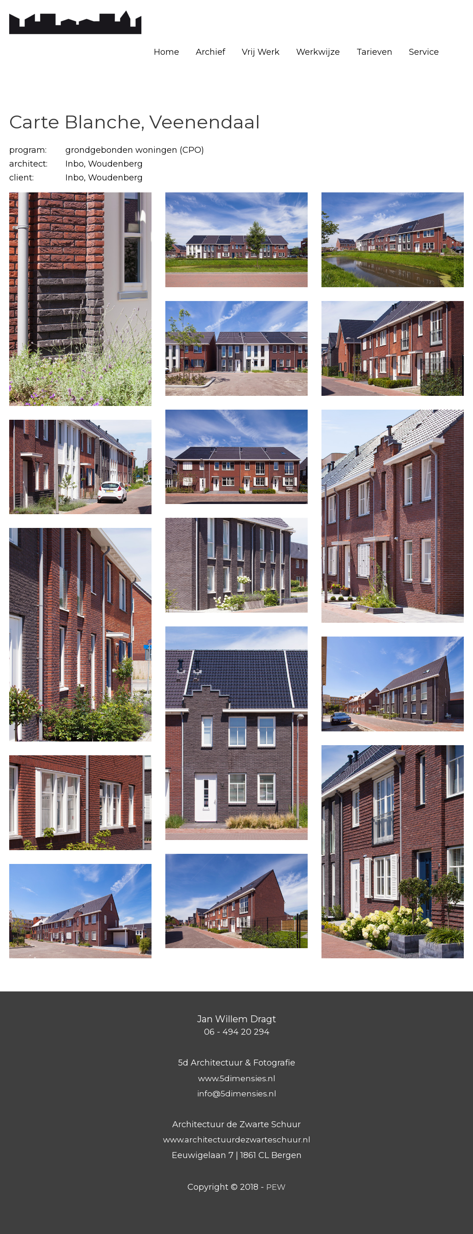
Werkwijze (318, 52)
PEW (276, 1187)
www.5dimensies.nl (236, 1078)
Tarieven (374, 52)
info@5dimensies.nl (236, 1094)
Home (166, 52)
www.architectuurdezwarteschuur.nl (236, 1140)
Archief (210, 52)
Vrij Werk (261, 52)
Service (424, 52)
